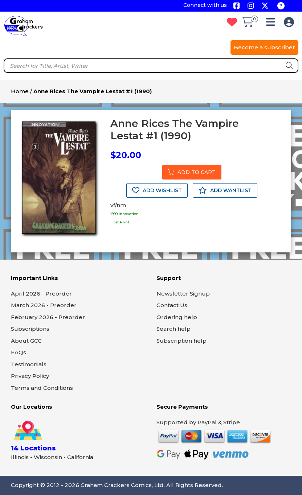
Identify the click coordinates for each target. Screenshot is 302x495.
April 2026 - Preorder (41, 293)
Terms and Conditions (42, 387)
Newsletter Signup (183, 293)
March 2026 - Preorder (44, 305)
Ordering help (176, 317)
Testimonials (28, 364)
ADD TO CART (192, 172)
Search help (173, 328)
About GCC (26, 340)
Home (20, 91)
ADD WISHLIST (157, 190)
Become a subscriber (264, 47)
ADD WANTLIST (225, 190)
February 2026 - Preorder (48, 317)
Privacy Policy (30, 375)
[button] (272, 23)
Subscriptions (30, 328)
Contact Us (171, 305)
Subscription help (181, 340)
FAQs (18, 352)
